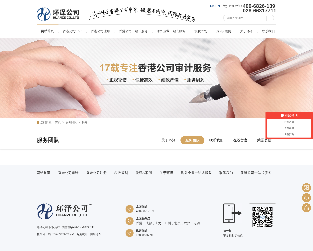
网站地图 (95, 234)
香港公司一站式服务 (133, 31)
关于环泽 (246, 31)
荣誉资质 (264, 140)
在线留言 (240, 140)
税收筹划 (200, 31)
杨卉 (84, 122)
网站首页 (47, 31)
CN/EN (215, 6)
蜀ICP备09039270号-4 (61, 234)
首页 (58, 122)
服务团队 (72, 122)
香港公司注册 (100, 31)
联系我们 (268, 31)
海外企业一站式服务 (171, 31)
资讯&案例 (223, 31)
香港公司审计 (72, 31)
